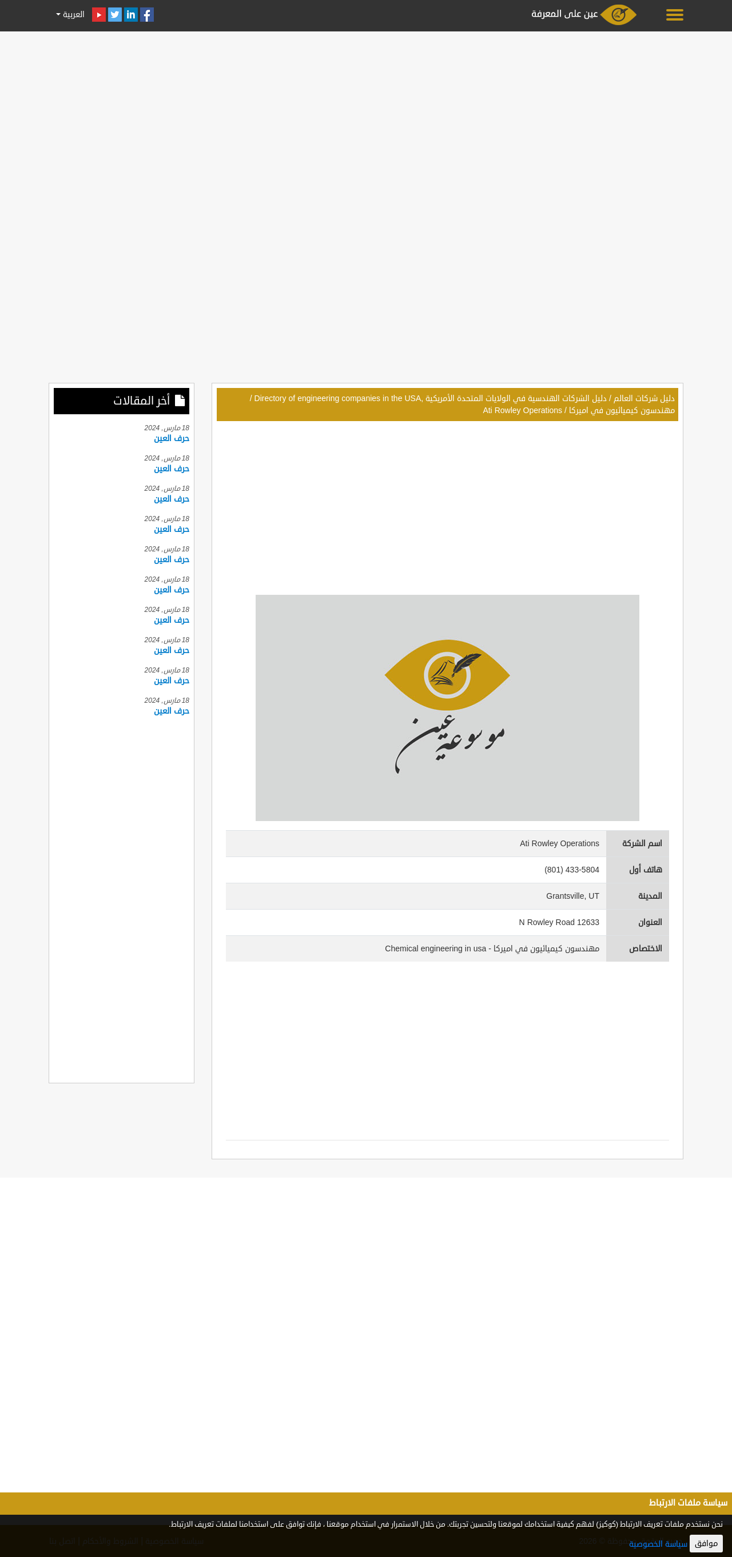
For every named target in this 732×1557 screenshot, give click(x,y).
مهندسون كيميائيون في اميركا (622, 410)
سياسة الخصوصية (658, 1544)
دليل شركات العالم (644, 398)
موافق (706, 1543)
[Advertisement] (366, 115)
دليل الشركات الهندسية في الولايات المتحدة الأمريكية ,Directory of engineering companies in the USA (430, 398)
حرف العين (171, 438)
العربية (73, 14)
